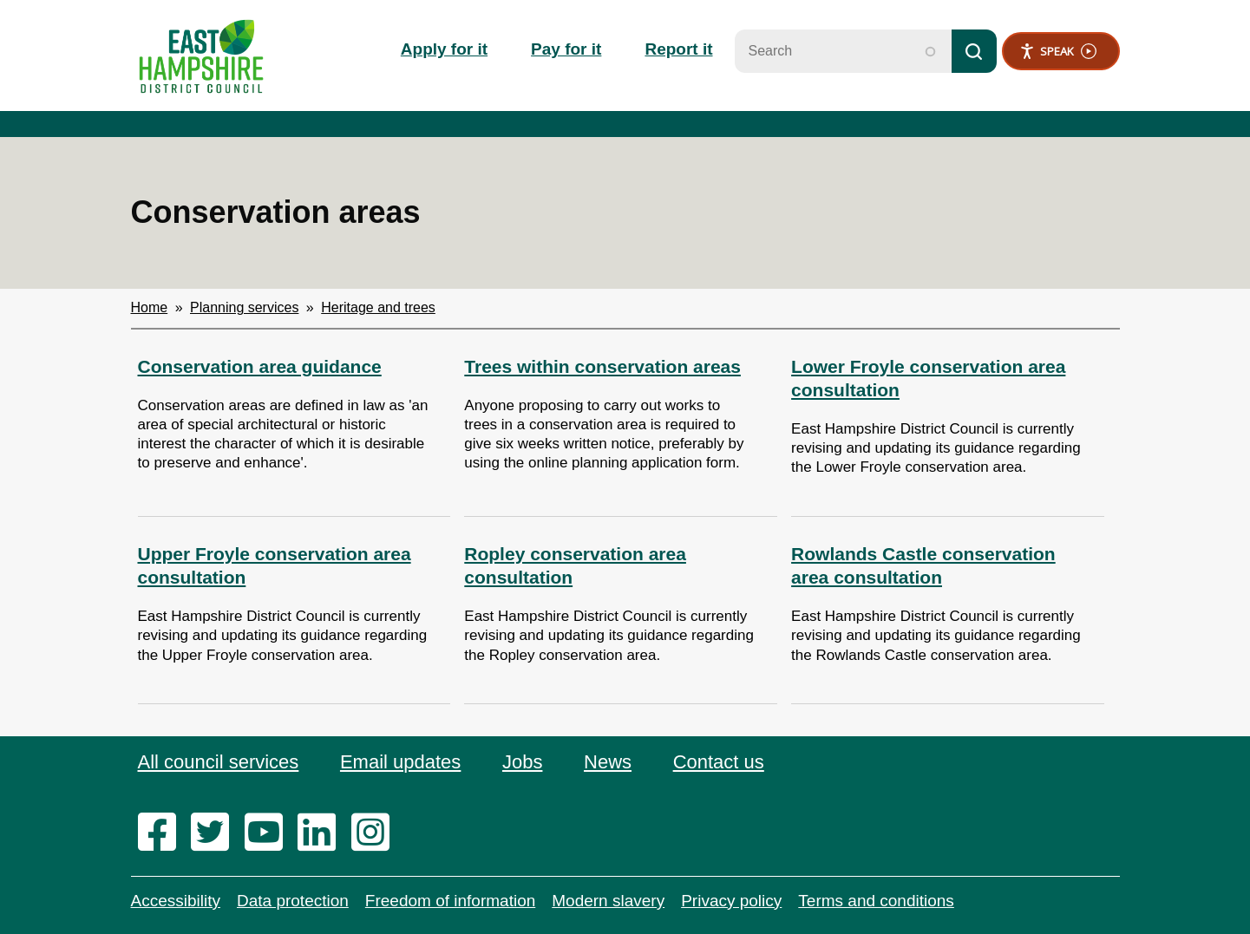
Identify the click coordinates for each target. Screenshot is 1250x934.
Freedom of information (450, 901)
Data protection (293, 901)
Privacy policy (731, 901)
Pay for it (566, 49)
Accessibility (175, 901)
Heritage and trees (378, 307)
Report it (678, 49)
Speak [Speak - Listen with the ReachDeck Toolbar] (1057, 51)
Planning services (244, 307)
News (608, 762)
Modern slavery (608, 901)
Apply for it (444, 49)
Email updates (400, 762)
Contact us (718, 762)
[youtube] (269, 833)
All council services (218, 762)
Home (149, 307)
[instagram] (376, 833)
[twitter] (215, 833)
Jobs (522, 762)
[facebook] (162, 833)
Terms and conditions (876, 901)
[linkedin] (322, 833)
